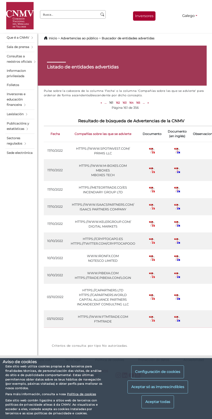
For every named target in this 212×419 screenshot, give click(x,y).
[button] (19, 37)
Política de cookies (81, 394)
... (106, 102)
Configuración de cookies (157, 372)
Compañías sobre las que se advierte (103, 134)
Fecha (55, 134)
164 (131, 102)
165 (138, 102)
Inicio (53, 38)
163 (125, 102)
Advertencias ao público (79, 38)
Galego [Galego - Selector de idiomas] (188, 16)
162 (118, 102)
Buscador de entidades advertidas (128, 38)
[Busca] (102, 14)
